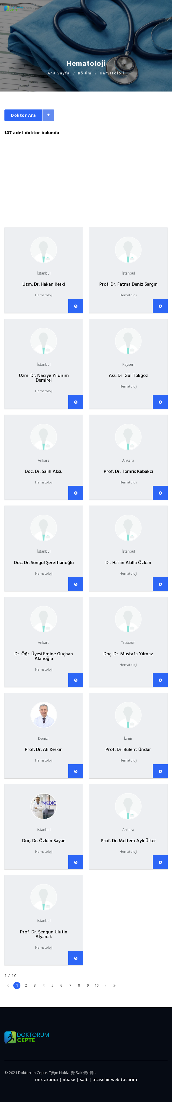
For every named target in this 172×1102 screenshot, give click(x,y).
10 (97, 985)
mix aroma (46, 1079)
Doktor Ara (23, 115)
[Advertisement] (86, 177)
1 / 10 (10, 976)
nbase (69, 1079)
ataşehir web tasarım (115, 1079)
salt (84, 1079)
